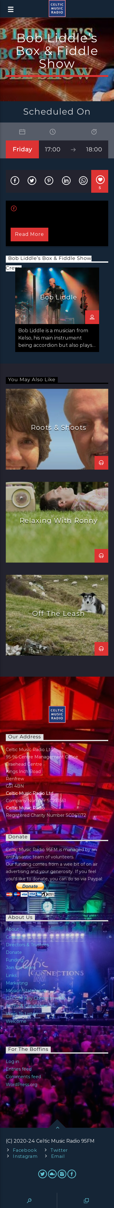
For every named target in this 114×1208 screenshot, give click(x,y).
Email (58, 1156)
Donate (14, 952)
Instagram (25, 1156)
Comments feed (23, 1076)
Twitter (59, 1150)
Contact (14, 937)
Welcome (16, 1021)
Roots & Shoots (58, 427)
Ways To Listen (22, 1013)
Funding (14, 960)
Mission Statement (26, 990)
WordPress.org (21, 1084)
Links (11, 975)
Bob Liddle (58, 297)
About (12, 929)
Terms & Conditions (26, 1006)
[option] (57, 309)
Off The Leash (58, 613)
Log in (12, 1061)
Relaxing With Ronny (58, 520)
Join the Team (21, 967)
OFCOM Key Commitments (35, 998)
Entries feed (19, 1069)
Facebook (25, 1150)
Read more (29, 234)
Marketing (17, 983)
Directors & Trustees (27, 944)
